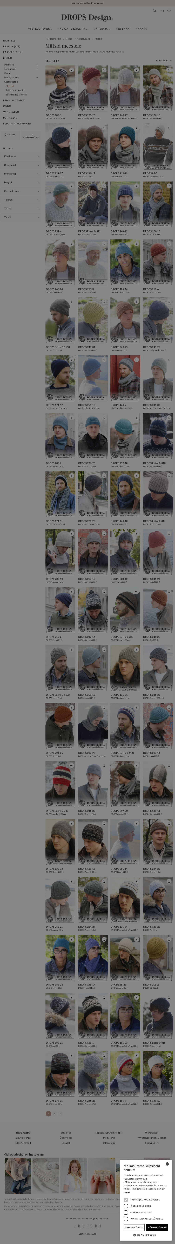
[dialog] (146, 1200)
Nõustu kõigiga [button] (157, 1227)
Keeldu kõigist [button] (134, 1227)
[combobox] (167, 1164)
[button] (146, 1235)
